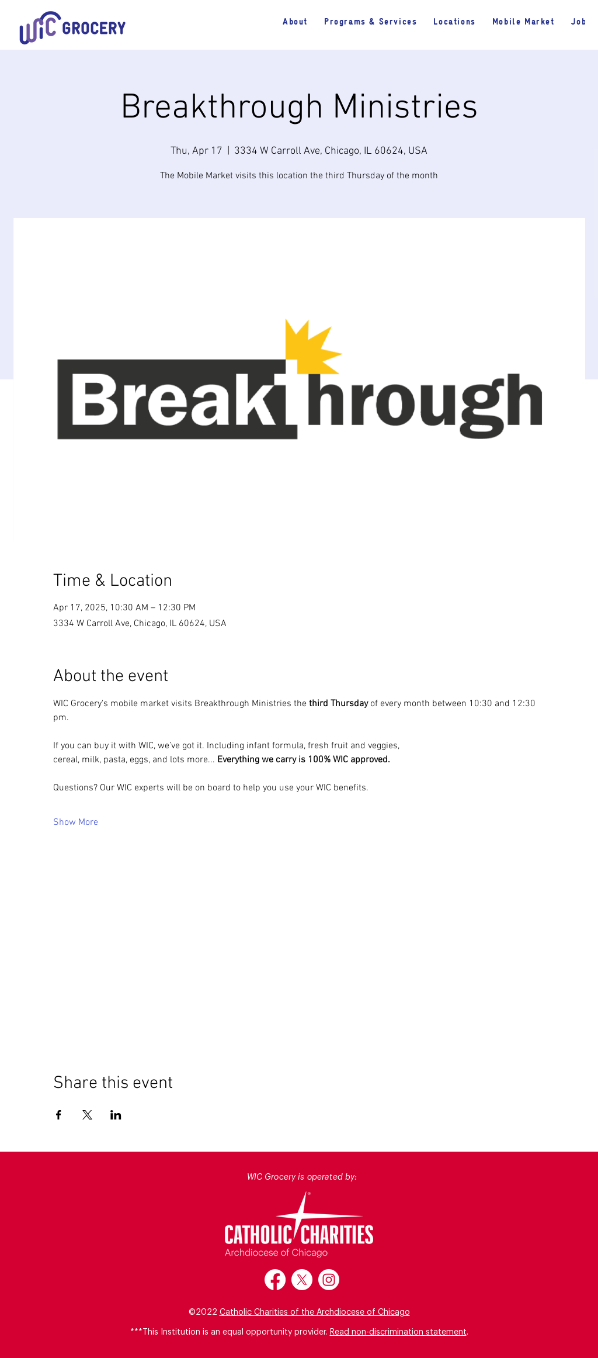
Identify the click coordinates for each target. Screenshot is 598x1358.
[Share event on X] (87, 1114)
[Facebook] (275, 1279)
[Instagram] (328, 1279)
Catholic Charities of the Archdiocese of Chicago (315, 1312)
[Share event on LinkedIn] (115, 1114)
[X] (301, 1279)
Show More (75, 822)
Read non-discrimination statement (398, 1332)
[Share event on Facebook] (58, 1114)
